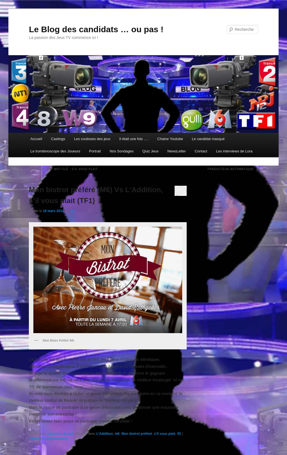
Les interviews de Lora (234, 151)
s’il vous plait (164, 434)
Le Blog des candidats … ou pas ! (96, 29)
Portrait (95, 151)
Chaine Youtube (170, 139)
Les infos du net (60, 434)
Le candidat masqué (208, 139)
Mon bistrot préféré (136, 434)
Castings (58, 139)
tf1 (179, 434)
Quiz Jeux (150, 151)
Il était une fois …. (134, 139)
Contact (201, 151)
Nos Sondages (121, 151)
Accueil (36, 139)
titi (73, 211)
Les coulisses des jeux (92, 139)
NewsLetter (176, 151)
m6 (117, 434)
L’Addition (104, 434)
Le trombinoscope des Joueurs (55, 151)
